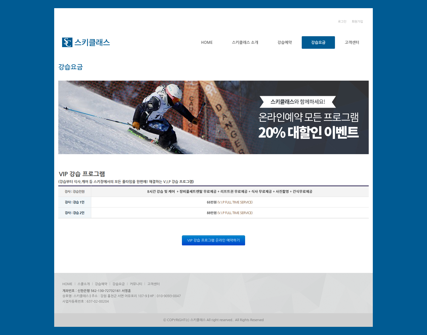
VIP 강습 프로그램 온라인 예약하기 (213, 240)
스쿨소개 (84, 284)
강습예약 (284, 42)
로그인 (342, 21)
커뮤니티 (136, 284)
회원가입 (357, 21)
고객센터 (352, 42)
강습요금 (318, 42)
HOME (207, 42)
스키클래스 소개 (245, 42)
